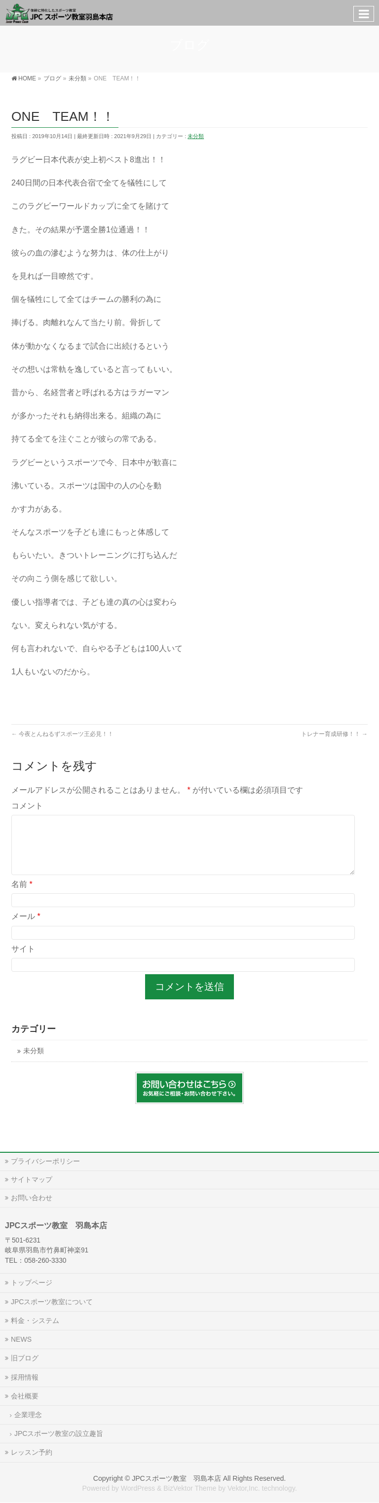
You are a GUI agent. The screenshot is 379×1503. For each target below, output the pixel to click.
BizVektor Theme (189, 1488)
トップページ (31, 1282)
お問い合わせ (31, 1198)
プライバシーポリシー (45, 1161)
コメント (27, 806)
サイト (23, 960)
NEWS (21, 1339)
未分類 (196, 136)
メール (25, 928)
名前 (22, 896)
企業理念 (28, 1415)
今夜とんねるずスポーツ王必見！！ (62, 734)
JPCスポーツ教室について (52, 1302)
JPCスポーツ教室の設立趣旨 (58, 1433)
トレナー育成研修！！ (334, 734)
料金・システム (35, 1320)
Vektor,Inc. (243, 1488)
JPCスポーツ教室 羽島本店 (176, 1478)
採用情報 (24, 1377)
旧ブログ (24, 1358)
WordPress (138, 1488)
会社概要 (24, 1396)
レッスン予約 (31, 1452)
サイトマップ (31, 1179)
